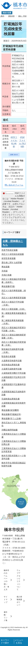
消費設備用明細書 (9, 430)
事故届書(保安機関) (10, 410)
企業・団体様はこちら (13, 243)
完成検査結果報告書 (10, 399)
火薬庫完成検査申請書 (11, 369)
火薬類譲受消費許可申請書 (13, 373)
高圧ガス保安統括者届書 (12, 254)
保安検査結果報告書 (10, 365)
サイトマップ (5, 599)
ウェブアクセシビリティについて (18, 579)
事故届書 (5, 267)
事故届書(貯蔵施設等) (11, 414)
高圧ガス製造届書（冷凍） (13, 309)
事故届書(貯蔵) (8, 286)
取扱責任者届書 (8, 356)
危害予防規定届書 (9, 250)
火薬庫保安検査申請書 (11, 360)
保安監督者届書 (8, 258)
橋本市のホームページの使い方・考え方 (6, 579)
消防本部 (11, 16)
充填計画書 (6, 275)
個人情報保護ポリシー (19, 601)
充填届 (4, 271)
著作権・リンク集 (5, 616)
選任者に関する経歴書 (11, 262)
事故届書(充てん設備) (11, 418)
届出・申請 (22, 16)
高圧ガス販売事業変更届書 (13, 298)
